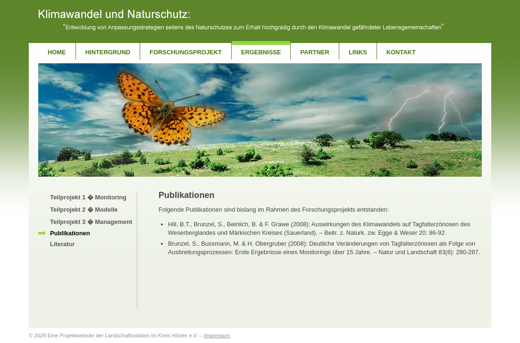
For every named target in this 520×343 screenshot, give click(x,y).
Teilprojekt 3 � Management (91, 221)
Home (57, 52)
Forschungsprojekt (186, 52)
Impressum (217, 335)
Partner (314, 52)
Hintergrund (107, 52)
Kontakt (401, 52)
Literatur (62, 244)
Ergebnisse (261, 52)
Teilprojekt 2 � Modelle (83, 209)
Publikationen (70, 233)
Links (358, 52)
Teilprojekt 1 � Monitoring (88, 197)
